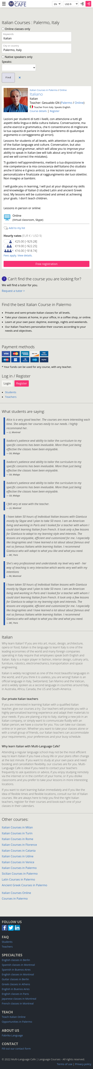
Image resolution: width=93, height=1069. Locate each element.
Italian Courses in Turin (17, 833)
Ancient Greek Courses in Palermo (24, 885)
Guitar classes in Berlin (15, 979)
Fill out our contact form (16, 1048)
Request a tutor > (13, 291)
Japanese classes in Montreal (19, 998)
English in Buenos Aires (16, 989)
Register (54, 111)
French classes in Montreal (18, 1003)
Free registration (46, 264)
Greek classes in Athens (16, 984)
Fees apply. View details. (18, 255)
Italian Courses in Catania (19, 851)
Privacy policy (83, 1064)
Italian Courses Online (16, 893)
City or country (11, 45)
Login (7, 383)
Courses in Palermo (15, 898)
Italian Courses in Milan (17, 827)
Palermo (66, 103)
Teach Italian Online (14, 1017)
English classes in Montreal (18, 974)
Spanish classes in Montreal (18, 964)
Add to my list (14, 228)
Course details (38, 111)
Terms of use (64, 1064)
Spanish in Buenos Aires (16, 969)
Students (10, 392)
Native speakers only (17, 57)
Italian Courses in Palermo (44, 90)
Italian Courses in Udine (17, 856)
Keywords (8, 34)
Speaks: (7, 62)
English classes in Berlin (16, 960)
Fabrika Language (12, 1035)
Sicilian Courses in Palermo (20, 874)
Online (63, 90)
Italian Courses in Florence (19, 845)
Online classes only (16, 29)
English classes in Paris (15, 994)
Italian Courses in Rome (17, 839)
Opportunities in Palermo (17, 1021)
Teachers (10, 397)
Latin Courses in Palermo (18, 879)
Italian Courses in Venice (18, 862)
